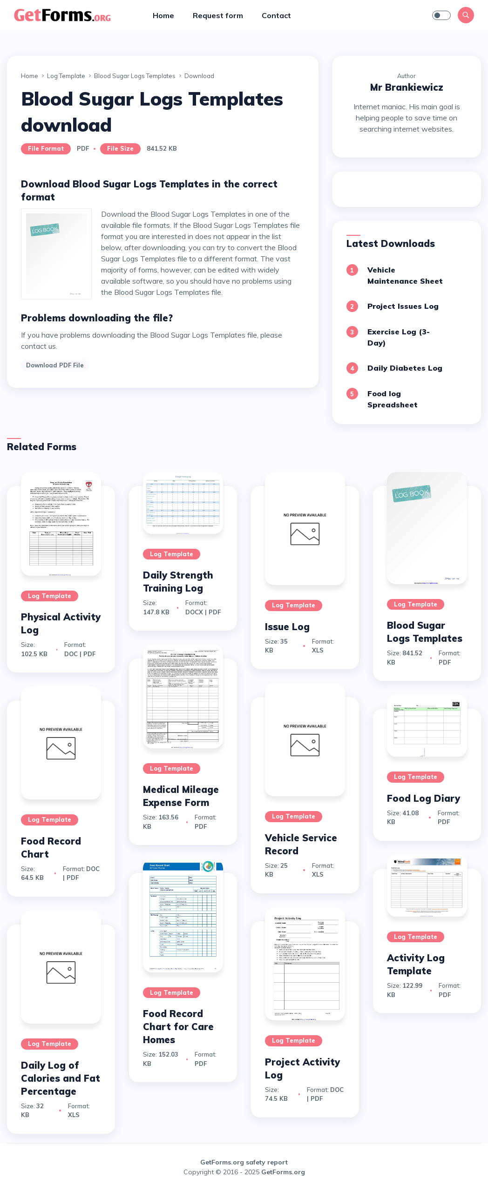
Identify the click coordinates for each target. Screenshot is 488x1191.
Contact (276, 15)
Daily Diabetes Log (404, 368)
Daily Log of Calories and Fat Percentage (60, 1078)
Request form (218, 15)
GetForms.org (283, 1172)
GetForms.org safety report (244, 1162)
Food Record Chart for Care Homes (178, 1026)
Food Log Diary (423, 798)
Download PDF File (55, 365)
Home (163, 15)
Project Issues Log (403, 306)
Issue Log (287, 626)
